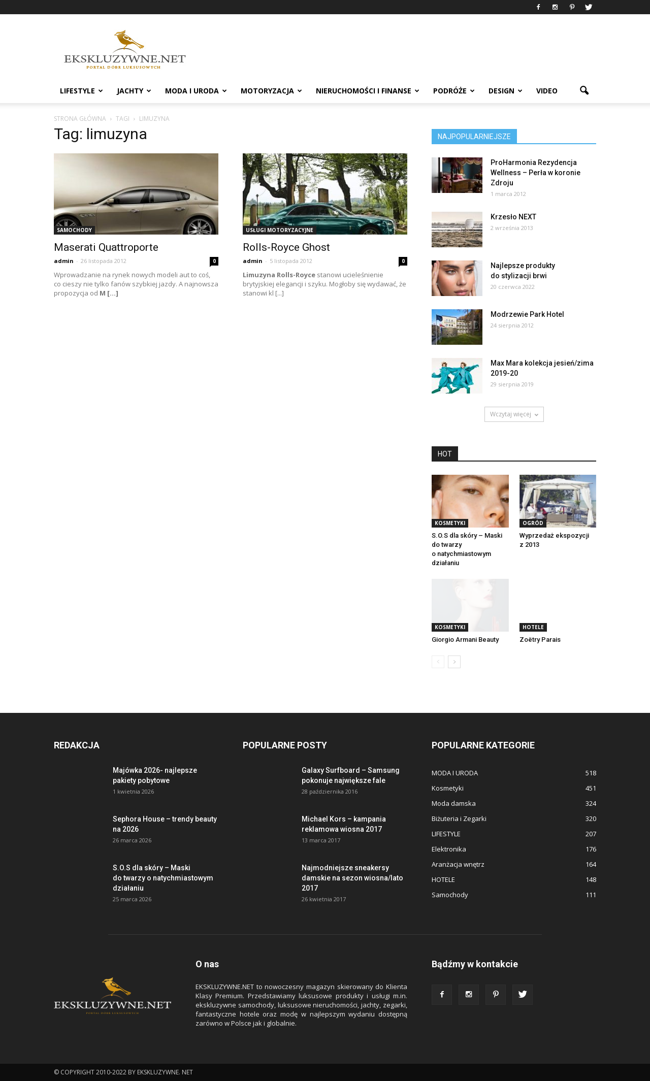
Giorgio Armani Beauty (465, 639)
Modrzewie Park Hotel (527, 314)
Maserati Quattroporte (106, 247)
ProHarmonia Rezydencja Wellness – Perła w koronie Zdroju (535, 172)
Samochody (74, 230)
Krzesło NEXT (513, 217)
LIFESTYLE (81, 90)
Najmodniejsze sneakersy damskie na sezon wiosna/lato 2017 (352, 878)
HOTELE (533, 627)
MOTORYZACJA (271, 90)
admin (64, 261)
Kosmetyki (450, 523)
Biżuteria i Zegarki (459, 818)
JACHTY (134, 90)
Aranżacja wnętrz (458, 864)
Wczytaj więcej (514, 414)
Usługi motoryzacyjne (279, 230)
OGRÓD (533, 523)
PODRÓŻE (454, 90)
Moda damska (454, 803)
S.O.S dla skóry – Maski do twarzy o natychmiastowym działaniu (163, 878)
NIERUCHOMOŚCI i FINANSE (367, 90)
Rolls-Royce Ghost (286, 247)
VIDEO (547, 90)
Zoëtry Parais (540, 639)
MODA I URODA (196, 90)
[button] (584, 91)
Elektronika (449, 849)
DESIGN (506, 90)
